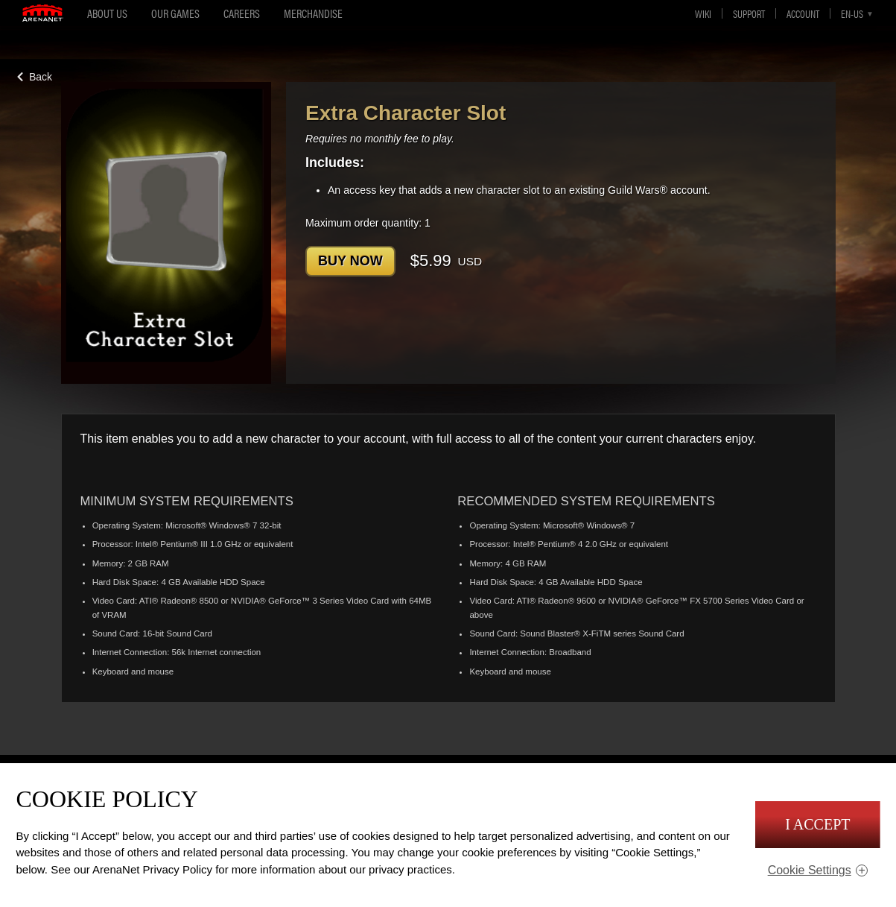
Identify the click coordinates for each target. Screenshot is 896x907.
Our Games (175, 13)
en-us (852, 13)
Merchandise (313, 13)
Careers (241, 13)
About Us (107, 13)
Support (749, 13)
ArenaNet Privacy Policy (152, 869)
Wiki (703, 13)
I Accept (817, 824)
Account (803, 13)
